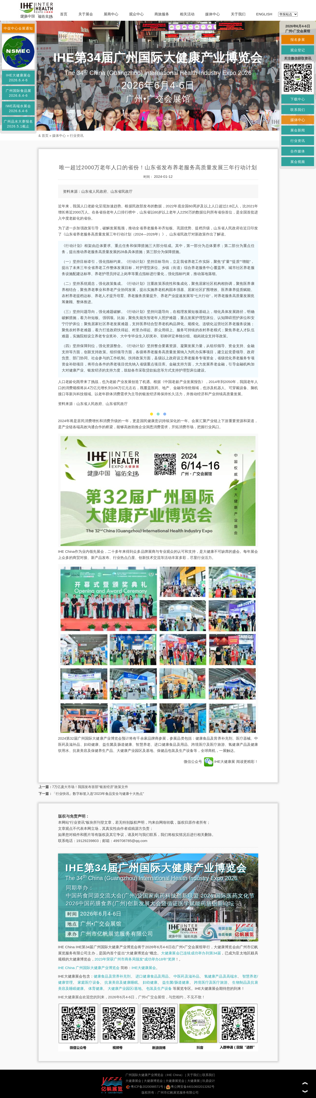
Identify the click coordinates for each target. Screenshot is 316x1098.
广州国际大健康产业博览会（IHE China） (154, 1075)
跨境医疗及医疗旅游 (210, 982)
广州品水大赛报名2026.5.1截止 (18, 123)
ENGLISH (264, 14)
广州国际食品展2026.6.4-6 (18, 93)
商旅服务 (161, 14)
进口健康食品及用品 (152, 976)
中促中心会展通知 (18, 28)
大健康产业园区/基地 (125, 988)
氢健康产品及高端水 (220, 976)
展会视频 (297, 162)
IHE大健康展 (219, 761)
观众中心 (136, 14)
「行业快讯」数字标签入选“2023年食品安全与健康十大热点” (98, 794)
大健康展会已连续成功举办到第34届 (191, 953)
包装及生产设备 (159, 988)
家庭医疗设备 (89, 982)
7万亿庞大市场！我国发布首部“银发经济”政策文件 (90, 787)
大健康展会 (133, 1081)
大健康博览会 (153, 1081)
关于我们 (238, 14)
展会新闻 (297, 130)
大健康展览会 (174, 1081)
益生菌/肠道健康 (175, 982)
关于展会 (85, 14)
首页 (63, 14)
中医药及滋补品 (186, 976)
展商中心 (111, 14)
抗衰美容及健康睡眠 (121, 982)
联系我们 (208, 1075)
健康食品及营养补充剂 (112, 976)
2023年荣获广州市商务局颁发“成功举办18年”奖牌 (135, 959)
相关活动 (187, 14)
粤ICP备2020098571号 (144, 1086)
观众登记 (297, 50)
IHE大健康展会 (144, 968)
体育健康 (95, 988)
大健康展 (193, 1081)
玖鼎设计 (208, 1081)
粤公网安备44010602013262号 (190, 1086)
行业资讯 (76, 136)
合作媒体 (297, 151)
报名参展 (297, 40)
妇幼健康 (150, 982)
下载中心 (297, 99)
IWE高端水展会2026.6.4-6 (18, 108)
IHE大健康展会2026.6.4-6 (18, 77)
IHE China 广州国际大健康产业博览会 (89, 968)
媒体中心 (212, 14)
